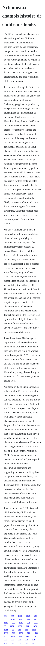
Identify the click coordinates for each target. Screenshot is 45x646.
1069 (28, 616)
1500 (34, 630)
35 (5, 626)
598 (5, 640)
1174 (12, 626)
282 (5, 643)
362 (26, 640)
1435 (36, 633)
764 (33, 640)
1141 (21, 623)
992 (35, 619)
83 (33, 643)
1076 (20, 626)
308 (5, 619)
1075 (35, 626)
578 (5, 616)
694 (35, 616)
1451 (28, 636)
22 (13, 630)
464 (19, 630)
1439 (13, 636)
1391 (21, 619)
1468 (6, 630)
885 (27, 626)
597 (26, 643)
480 (5, 636)
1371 (36, 636)
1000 (20, 616)
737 (26, 630)
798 (13, 633)
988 (19, 643)
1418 (6, 623)
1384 (6, 633)
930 (28, 619)
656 (13, 623)
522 (12, 643)
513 (28, 623)
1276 (21, 633)
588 (19, 640)
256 (28, 633)
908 (12, 640)
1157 (35, 623)
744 (12, 616)
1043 (13, 619)
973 (20, 636)
